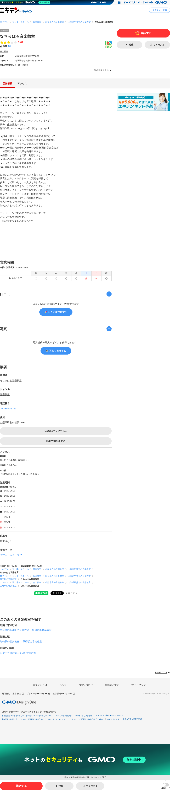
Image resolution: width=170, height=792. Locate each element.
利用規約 (6, 693)
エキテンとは (40, 684)
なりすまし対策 (113, 719)
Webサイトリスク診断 (83, 716)
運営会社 (18, 693)
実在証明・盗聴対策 (9, 719)
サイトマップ (138, 684)
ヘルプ (62, 684)
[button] (165, 786)
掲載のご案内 (112, 684)
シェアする (71, 593)
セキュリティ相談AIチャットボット (109, 715)
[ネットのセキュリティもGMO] (26, 2)
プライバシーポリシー (38, 693)
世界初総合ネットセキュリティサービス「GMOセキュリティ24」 (27, 716)
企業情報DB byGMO (64, 693)
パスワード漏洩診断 (63, 716)
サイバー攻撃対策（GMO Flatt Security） (88, 719)
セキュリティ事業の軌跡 (132, 719)
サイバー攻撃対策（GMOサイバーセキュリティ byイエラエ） (44, 719)
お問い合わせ (85, 684)
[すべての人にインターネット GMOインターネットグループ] (146, 2)
